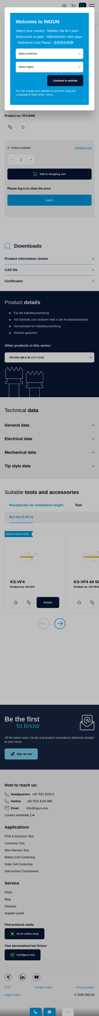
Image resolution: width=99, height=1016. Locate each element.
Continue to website (65, 80)
